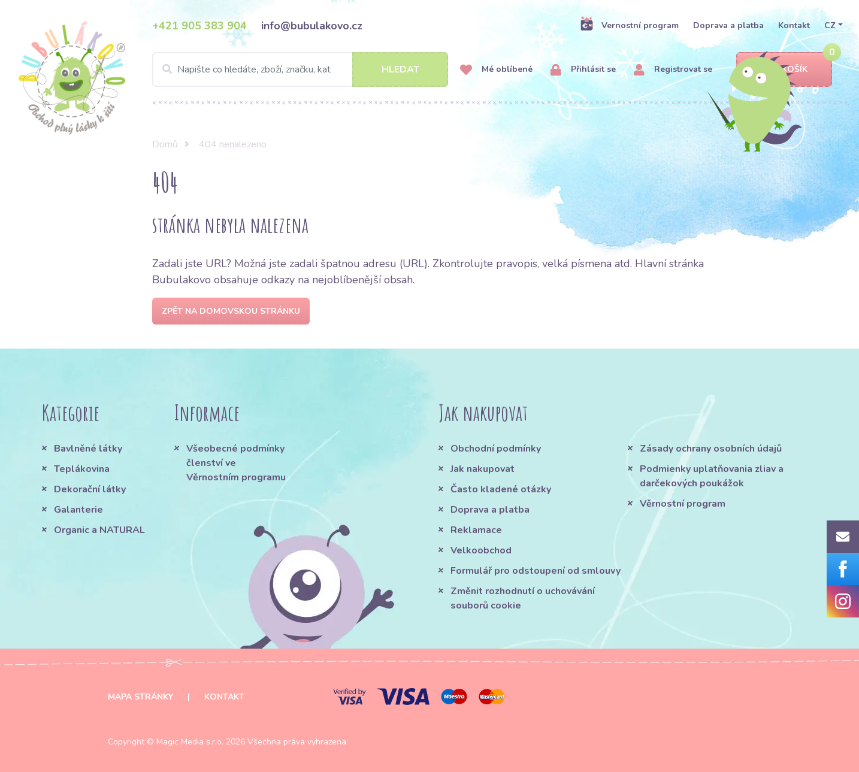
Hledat (400, 69)
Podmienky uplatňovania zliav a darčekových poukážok (712, 476)
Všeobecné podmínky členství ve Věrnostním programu (236, 463)
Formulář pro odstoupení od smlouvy (535, 570)
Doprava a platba (728, 25)
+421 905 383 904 (199, 26)
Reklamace (476, 530)
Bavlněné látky (88, 448)
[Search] (300, 69)
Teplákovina (82, 469)
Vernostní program (629, 25)
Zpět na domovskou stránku (231, 311)
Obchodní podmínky (495, 448)
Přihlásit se (583, 69)
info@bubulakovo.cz (311, 26)
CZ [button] (830, 25)
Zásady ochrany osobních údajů (711, 448)
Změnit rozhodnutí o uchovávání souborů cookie (522, 598)
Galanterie (78, 509)
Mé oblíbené (496, 69)
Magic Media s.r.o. (189, 741)
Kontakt (794, 25)
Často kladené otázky (500, 489)
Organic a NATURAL (99, 530)
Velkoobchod (481, 550)
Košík (784, 69)
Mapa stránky (140, 697)
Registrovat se (673, 69)
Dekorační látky (90, 489)
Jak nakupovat (482, 469)
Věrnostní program (682, 503)
